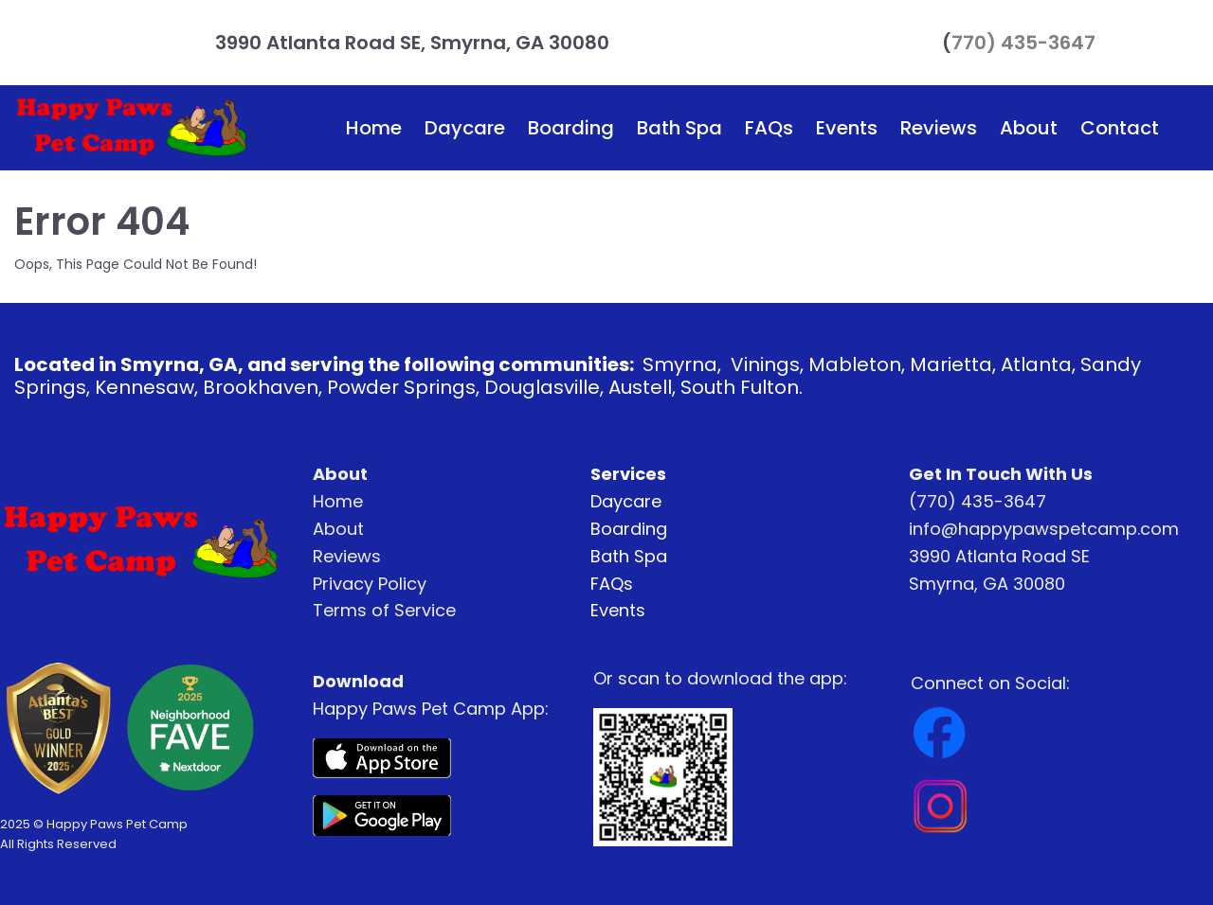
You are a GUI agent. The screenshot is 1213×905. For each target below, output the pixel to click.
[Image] (382, 759)
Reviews (938, 128)
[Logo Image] (132, 128)
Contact (1119, 128)
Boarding (571, 128)
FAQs (769, 128)
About (1029, 128)
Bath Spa (679, 128)
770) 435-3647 (1023, 42)
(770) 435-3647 (977, 501)
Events (847, 128)
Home (374, 128)
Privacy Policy (369, 583)
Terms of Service (384, 610)
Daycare (465, 128)
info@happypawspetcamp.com (1044, 529)
